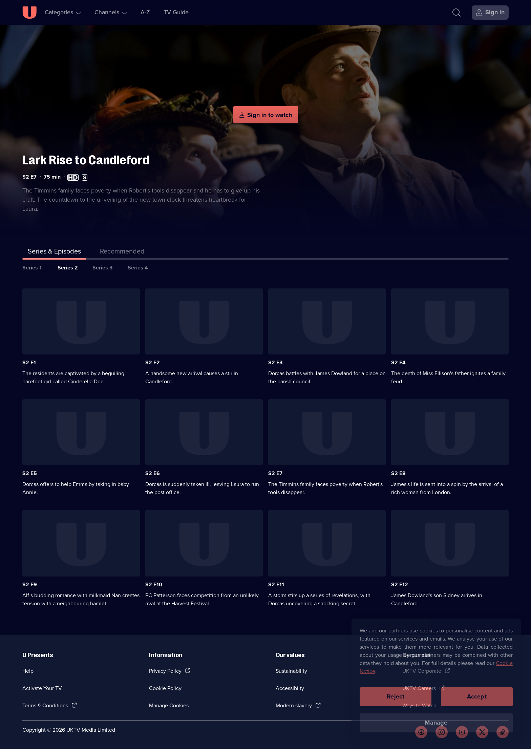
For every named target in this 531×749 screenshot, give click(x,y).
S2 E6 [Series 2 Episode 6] (152, 473)
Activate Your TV (42, 688)
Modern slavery (294, 705)
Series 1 (32, 267)
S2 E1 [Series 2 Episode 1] (29, 362)
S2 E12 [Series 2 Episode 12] (399, 584)
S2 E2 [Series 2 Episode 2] (152, 362)
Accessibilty (290, 688)
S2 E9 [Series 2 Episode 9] (29, 584)
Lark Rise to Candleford (85, 160)
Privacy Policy (165, 671)
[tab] (122, 252)
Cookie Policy (165, 688)
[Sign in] (490, 12)
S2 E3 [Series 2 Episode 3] (275, 362)
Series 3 (102, 267)
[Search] (456, 12)
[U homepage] (29, 12)
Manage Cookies (169, 705)
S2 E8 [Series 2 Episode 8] (398, 473)
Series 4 (138, 267)
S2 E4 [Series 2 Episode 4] (398, 362)
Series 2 (68, 267)
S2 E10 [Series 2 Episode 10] (153, 584)
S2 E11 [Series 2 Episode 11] (276, 584)
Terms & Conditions (45, 705)
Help (28, 671)
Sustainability (291, 671)
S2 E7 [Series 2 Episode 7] (275, 473)
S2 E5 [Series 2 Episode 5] (29, 473)
